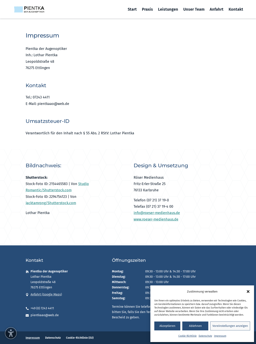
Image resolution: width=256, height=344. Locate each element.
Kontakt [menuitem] (236, 10)
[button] (248, 292)
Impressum (220, 336)
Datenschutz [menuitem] (53, 337)
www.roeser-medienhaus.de (156, 219)
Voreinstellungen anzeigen (230, 326)
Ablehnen (195, 326)
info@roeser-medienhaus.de (157, 213)
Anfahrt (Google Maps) (46, 294)
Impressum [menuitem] (33, 337)
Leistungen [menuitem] (168, 10)
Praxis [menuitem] (147, 10)
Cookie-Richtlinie (187, 336)
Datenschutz (205, 336)
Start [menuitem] (132, 10)
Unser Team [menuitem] (194, 10)
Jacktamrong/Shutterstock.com (51, 203)
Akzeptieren (167, 326)
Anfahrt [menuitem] (216, 10)
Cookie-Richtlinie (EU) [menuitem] (80, 337)
